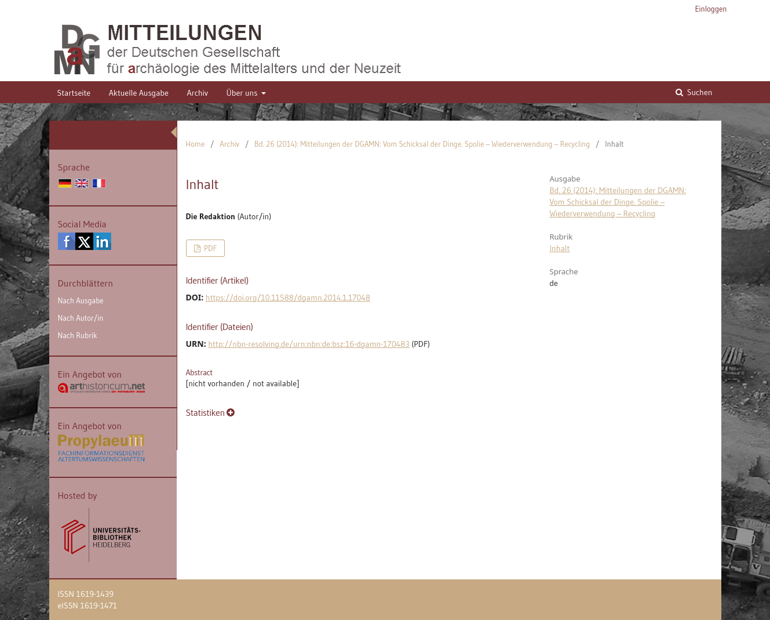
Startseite (74, 93)
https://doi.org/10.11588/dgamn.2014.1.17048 (288, 297)
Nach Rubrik (77, 335)
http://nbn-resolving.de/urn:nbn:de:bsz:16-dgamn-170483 (309, 344)
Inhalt (560, 248)
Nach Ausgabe (81, 300)
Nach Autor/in (81, 317)
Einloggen (711, 8)
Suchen (698, 92)
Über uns (242, 93)
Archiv (197, 93)
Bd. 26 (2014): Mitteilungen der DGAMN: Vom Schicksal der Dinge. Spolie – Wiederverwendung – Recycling (422, 143)
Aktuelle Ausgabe (139, 93)
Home (195, 143)
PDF (209, 248)
